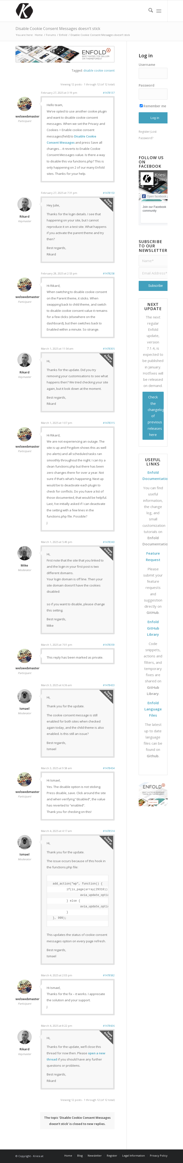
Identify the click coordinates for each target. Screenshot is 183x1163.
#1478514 (109, 831)
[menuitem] (148, 11)
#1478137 (109, 92)
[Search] (148, 11)
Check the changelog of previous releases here (156, 416)
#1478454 (109, 768)
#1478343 (109, 542)
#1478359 (109, 644)
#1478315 (109, 423)
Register (144, 132)
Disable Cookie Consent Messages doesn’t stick (57, 28)
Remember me (153, 106)
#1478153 (109, 193)
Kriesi (160, 175)
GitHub (153, 612)
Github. (153, 755)
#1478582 (109, 975)
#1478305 (109, 348)
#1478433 (109, 685)
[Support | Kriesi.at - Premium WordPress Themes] (24, 11)
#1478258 (109, 273)
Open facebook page (157, 196)
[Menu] (158, 11)
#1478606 (109, 1025)
